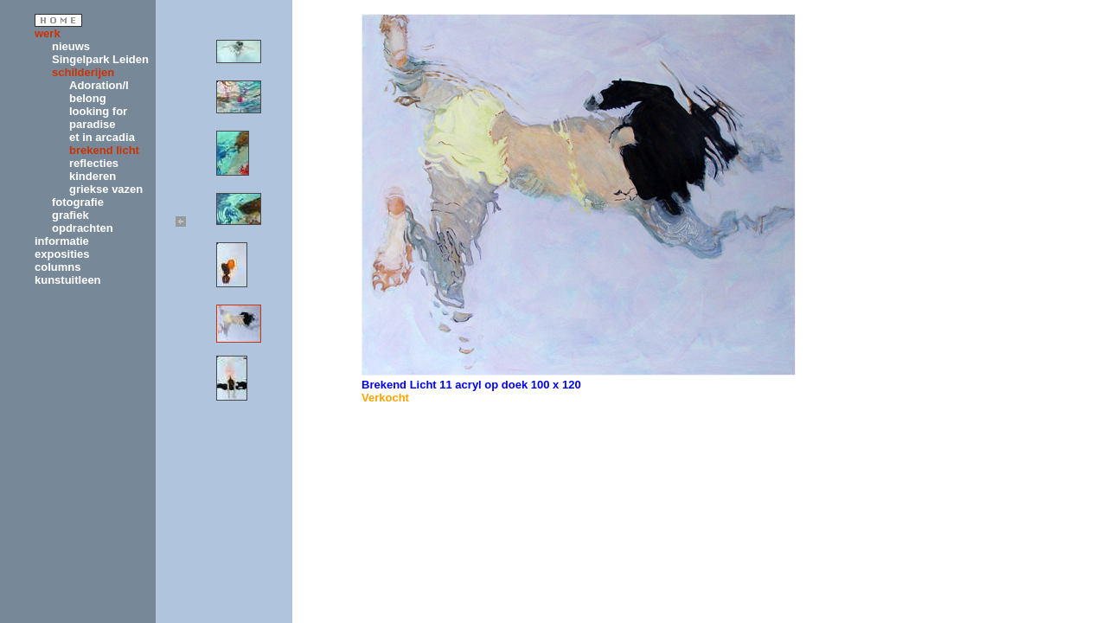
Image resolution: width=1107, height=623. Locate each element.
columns (57, 266)
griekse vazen (106, 189)
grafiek (70, 215)
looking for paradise (98, 118)
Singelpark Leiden (100, 59)
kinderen (92, 176)
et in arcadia (102, 137)
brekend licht (104, 150)
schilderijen (83, 72)
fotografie (78, 202)
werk (48, 33)
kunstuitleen (68, 279)
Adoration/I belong (99, 92)
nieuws (71, 46)
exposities (62, 253)
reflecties (93, 163)
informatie (62, 240)
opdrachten (82, 228)
